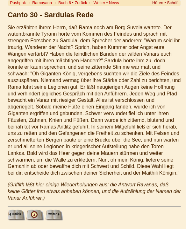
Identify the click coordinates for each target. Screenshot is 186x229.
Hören (157, 2)
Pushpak (18, 2)
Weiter (99, 2)
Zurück (81, 2)
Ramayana (42, 2)
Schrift (172, 2)
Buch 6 (64, 2)
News (114, 2)
